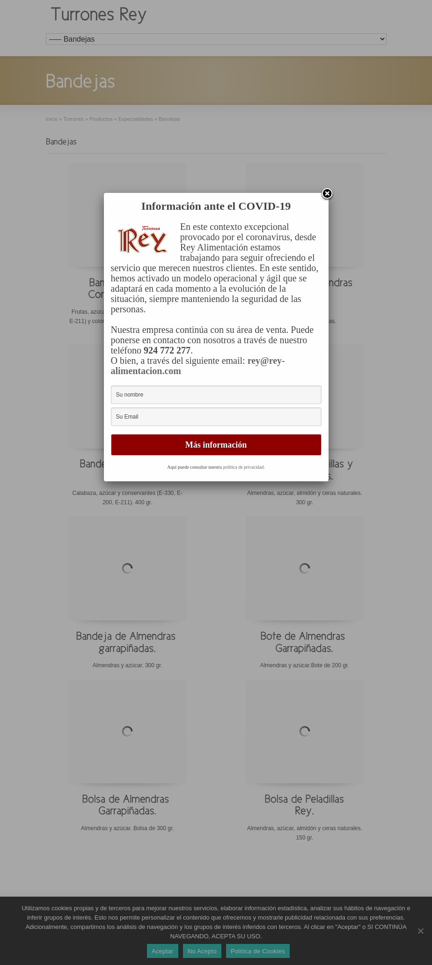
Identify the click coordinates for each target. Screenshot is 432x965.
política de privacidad (243, 467)
